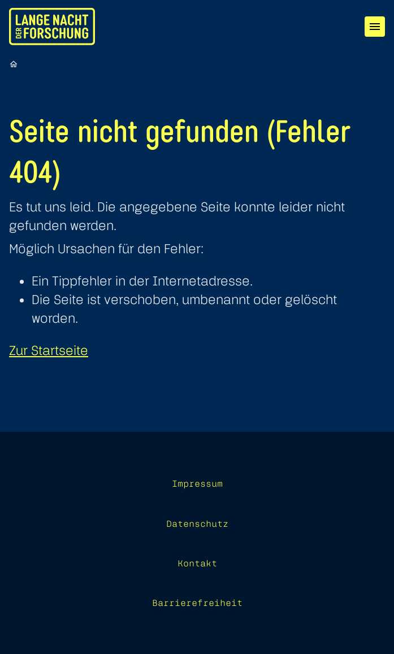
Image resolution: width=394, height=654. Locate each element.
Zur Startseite (48, 350)
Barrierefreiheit (197, 602)
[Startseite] (13, 64)
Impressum (197, 483)
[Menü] (375, 26)
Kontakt (197, 563)
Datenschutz (197, 523)
